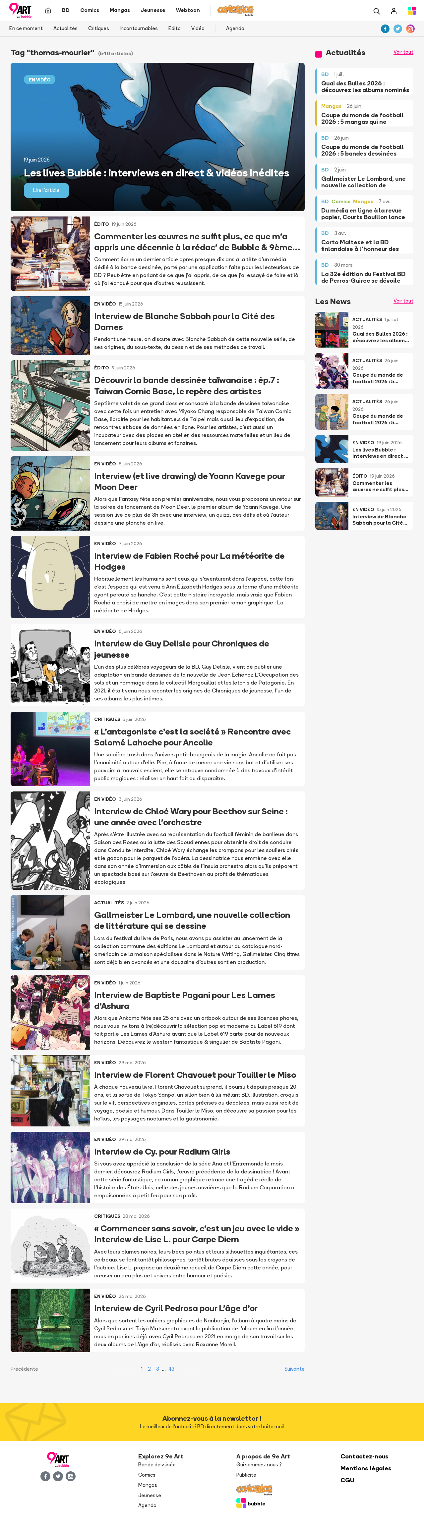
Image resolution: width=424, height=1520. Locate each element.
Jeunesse (149, 1495)
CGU (347, 1480)
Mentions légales (366, 1468)
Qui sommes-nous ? (259, 1464)
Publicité (246, 1475)
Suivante (294, 1369)
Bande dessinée (157, 1464)
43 (171, 1369)
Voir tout (403, 52)
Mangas (147, 1485)
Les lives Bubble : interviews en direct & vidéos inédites (156, 172)
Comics (146, 1475)
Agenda (235, 28)
